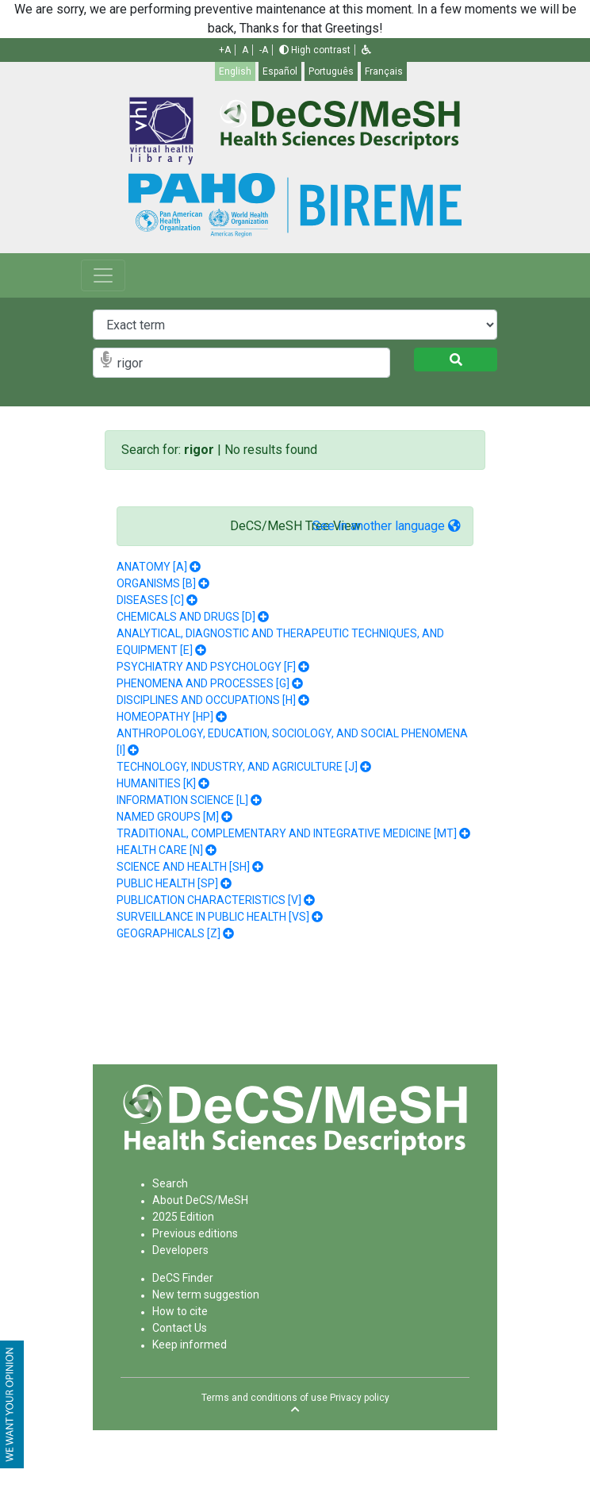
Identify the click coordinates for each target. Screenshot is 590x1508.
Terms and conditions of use (264, 1397)
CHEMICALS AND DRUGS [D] (186, 616)
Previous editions (195, 1233)
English (235, 71)
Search (170, 1183)
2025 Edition (183, 1216)
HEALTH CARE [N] (160, 850)
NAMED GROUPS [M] (168, 816)
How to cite (180, 1311)
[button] (366, 50)
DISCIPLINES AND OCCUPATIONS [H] (206, 700)
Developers (180, 1250)
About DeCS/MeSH (200, 1200)
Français (384, 71)
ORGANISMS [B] (156, 583)
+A (225, 50)
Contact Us (179, 1327)
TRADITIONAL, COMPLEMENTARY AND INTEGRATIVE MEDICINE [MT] (287, 833)
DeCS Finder (182, 1277)
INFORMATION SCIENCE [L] (182, 800)
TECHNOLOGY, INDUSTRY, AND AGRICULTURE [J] (237, 766)
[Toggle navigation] (103, 275)
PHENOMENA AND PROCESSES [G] (203, 683)
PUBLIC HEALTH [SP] (167, 883)
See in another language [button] (386, 525)
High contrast (315, 50)
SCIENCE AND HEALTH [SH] (183, 866)
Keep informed (189, 1344)
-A (263, 50)
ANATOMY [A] (152, 566)
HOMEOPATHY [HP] (165, 716)
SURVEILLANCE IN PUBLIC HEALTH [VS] (213, 916)
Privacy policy (359, 1397)
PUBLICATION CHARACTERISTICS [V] (209, 900)
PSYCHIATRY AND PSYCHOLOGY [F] (206, 666)
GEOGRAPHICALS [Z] (168, 933)
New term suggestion (205, 1294)
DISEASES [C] (150, 600)
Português (331, 71)
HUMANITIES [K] (156, 783)
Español (279, 71)
